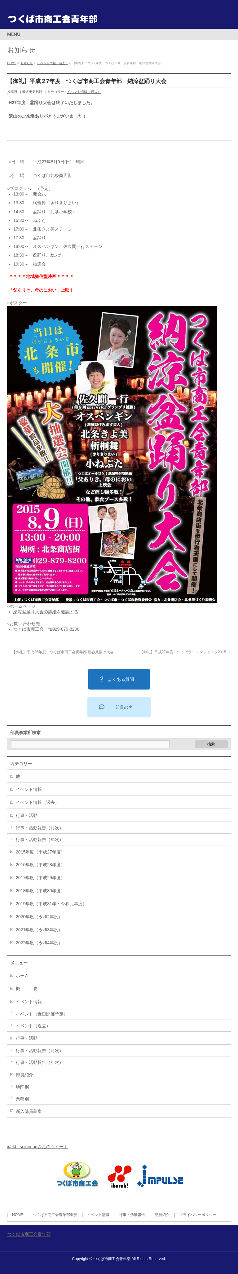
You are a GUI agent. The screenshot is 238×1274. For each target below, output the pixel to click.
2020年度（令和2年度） (39, 916)
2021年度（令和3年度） (39, 929)
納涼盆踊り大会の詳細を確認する (45, 611)
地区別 (22, 1087)
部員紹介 (24, 1074)
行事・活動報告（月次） (40, 827)
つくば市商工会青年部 (29, 1234)
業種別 (22, 1098)
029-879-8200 (65, 629)
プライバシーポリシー (197, 1215)
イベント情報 (29, 789)
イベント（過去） (33, 1025)
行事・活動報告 (132, 1215)
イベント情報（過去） (84, 92)
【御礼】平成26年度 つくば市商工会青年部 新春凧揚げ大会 (60, 652)
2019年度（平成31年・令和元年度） (51, 903)
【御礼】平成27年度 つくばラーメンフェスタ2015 (185, 652)
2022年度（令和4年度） (39, 942)
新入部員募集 (29, 1111)
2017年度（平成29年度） (40, 877)
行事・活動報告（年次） (40, 839)
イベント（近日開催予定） (42, 1014)
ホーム (22, 975)
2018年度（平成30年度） (40, 890)
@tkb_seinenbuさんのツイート (37, 1146)
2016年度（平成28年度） (40, 864)
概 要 (26, 988)
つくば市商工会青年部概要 (55, 1215)
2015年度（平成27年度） (40, 851)
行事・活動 (26, 815)
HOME (17, 1215)
